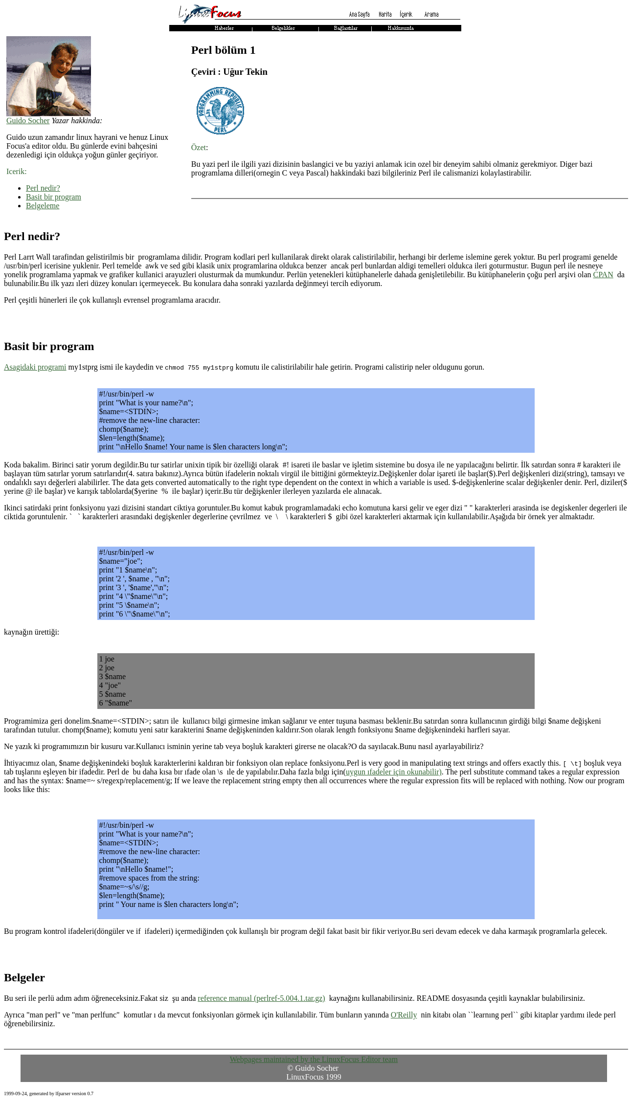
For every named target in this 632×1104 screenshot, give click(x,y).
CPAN (603, 274)
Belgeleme (42, 205)
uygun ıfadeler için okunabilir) (394, 772)
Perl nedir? (43, 188)
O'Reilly (404, 1015)
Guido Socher (27, 120)
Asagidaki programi (35, 367)
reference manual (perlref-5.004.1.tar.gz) (261, 998)
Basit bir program (53, 197)
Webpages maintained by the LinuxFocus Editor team (314, 1059)
